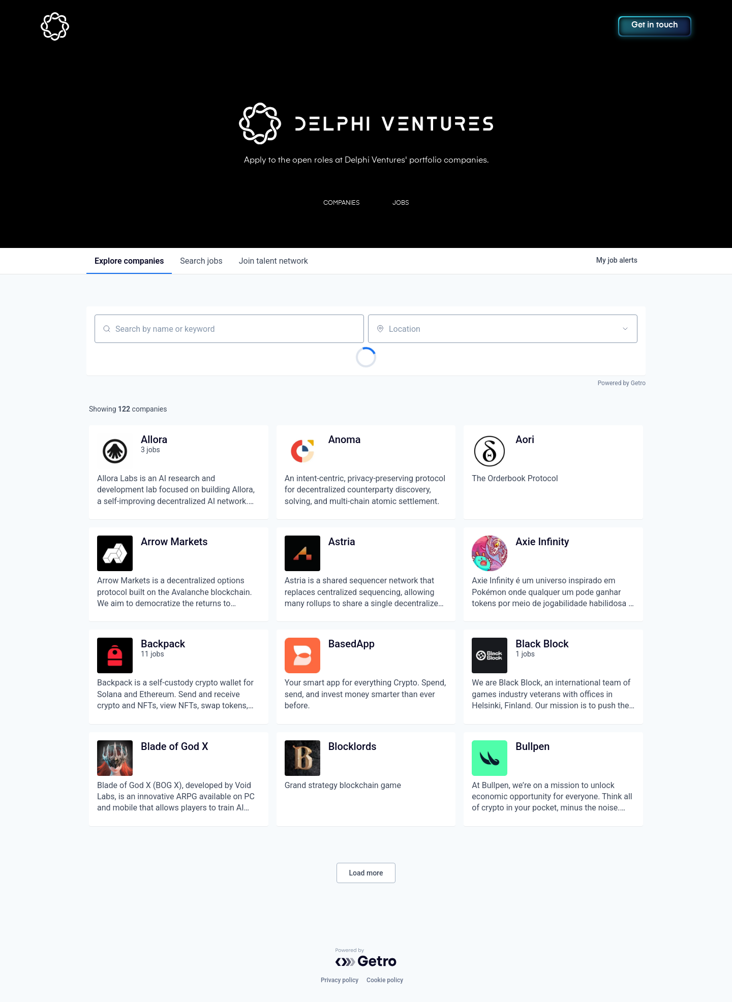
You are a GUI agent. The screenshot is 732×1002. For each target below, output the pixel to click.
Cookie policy (385, 980)
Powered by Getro (622, 383)
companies (129, 261)
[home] (105, 26)
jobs (201, 261)
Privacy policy (339, 980)
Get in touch (654, 25)
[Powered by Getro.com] (366, 957)
